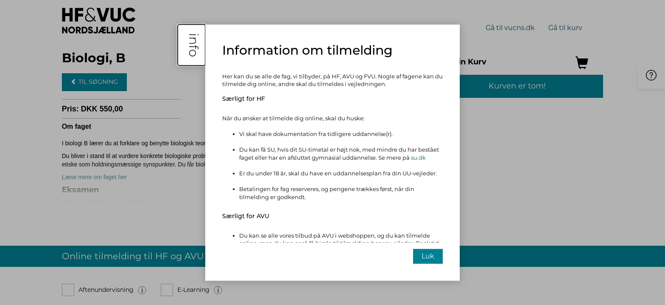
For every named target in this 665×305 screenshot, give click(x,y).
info (193, 45)
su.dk (418, 157)
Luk (428, 256)
